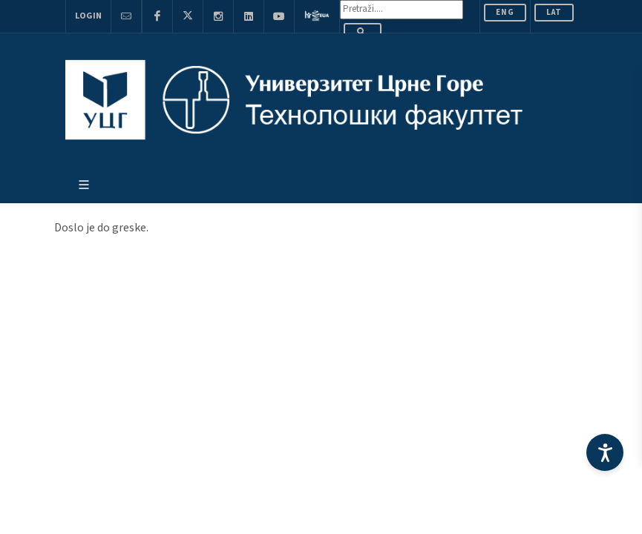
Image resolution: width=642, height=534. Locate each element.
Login (88, 16)
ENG (505, 12)
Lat (554, 12)
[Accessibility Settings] (604, 452)
